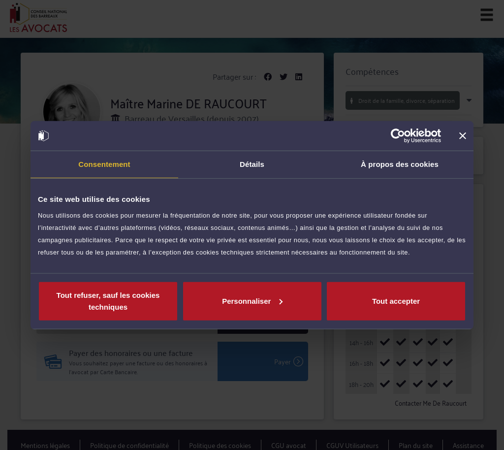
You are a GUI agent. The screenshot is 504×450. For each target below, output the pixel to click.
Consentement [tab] (104, 164)
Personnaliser (252, 300)
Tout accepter (396, 300)
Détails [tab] (252, 164)
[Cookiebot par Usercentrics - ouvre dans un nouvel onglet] (398, 136)
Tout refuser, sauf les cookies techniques (108, 300)
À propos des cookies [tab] (400, 164)
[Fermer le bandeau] (462, 135)
